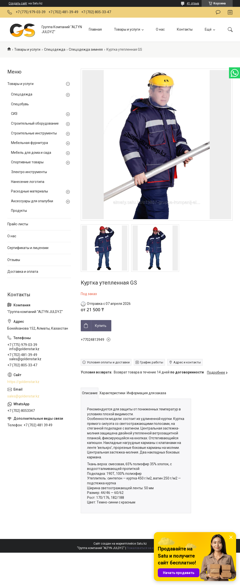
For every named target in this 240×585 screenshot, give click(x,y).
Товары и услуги (127, 29)
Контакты (185, 29)
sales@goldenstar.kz (23, 396)
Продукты (19, 211)
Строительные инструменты (34, 133)
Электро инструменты (29, 172)
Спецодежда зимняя (86, 49)
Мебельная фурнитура (29, 143)
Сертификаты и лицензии (27, 248)
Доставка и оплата (22, 272)
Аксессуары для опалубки (32, 201)
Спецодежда (54, 49)
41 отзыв (193, 3)
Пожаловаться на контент (145, 548)
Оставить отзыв (218, 12)
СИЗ (14, 114)
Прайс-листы (17, 224)
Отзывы (13, 260)
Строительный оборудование (35, 123)
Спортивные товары (27, 162)
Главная (95, 29)
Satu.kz (142, 543)
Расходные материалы (29, 191)
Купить (100, 326)
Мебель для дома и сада (31, 153)
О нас (160, 29)
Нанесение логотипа (27, 182)
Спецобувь (20, 104)
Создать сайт (18, 3)
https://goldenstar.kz (23, 382)
